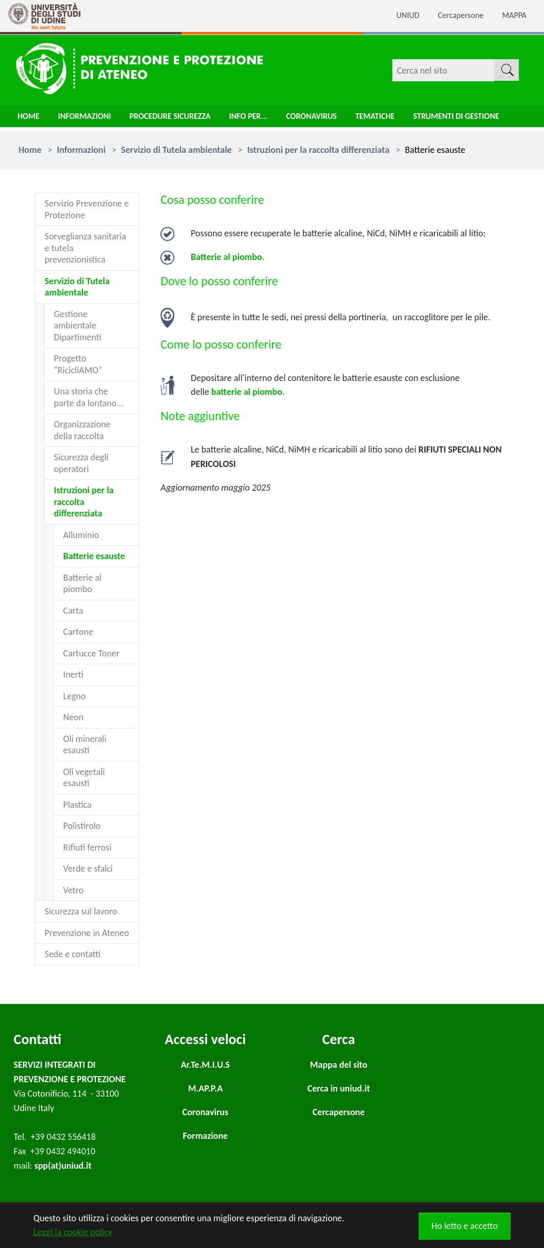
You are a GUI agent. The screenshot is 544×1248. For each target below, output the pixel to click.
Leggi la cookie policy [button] (72, 1232)
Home (29, 119)
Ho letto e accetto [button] (464, 1226)
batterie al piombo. (248, 391)
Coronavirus (339, 119)
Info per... (270, 119)
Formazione (205, 1135)
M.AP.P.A (205, 1088)
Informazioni (90, 119)
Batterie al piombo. (227, 257)
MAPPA (513, 16)
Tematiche (408, 119)
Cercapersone (455, 16)
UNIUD (397, 16)
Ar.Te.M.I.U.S (205, 1064)
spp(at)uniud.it (63, 1165)
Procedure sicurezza (184, 119)
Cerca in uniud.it (338, 1088)
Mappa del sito (338, 1064)
